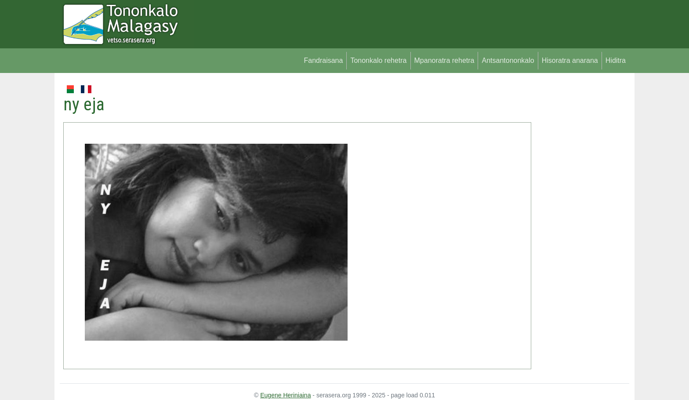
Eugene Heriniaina (285, 395)
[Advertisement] (580, 215)
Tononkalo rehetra (378, 60)
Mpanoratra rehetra (444, 60)
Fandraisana (323, 60)
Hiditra (616, 60)
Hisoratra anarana (570, 60)
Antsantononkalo (508, 60)
